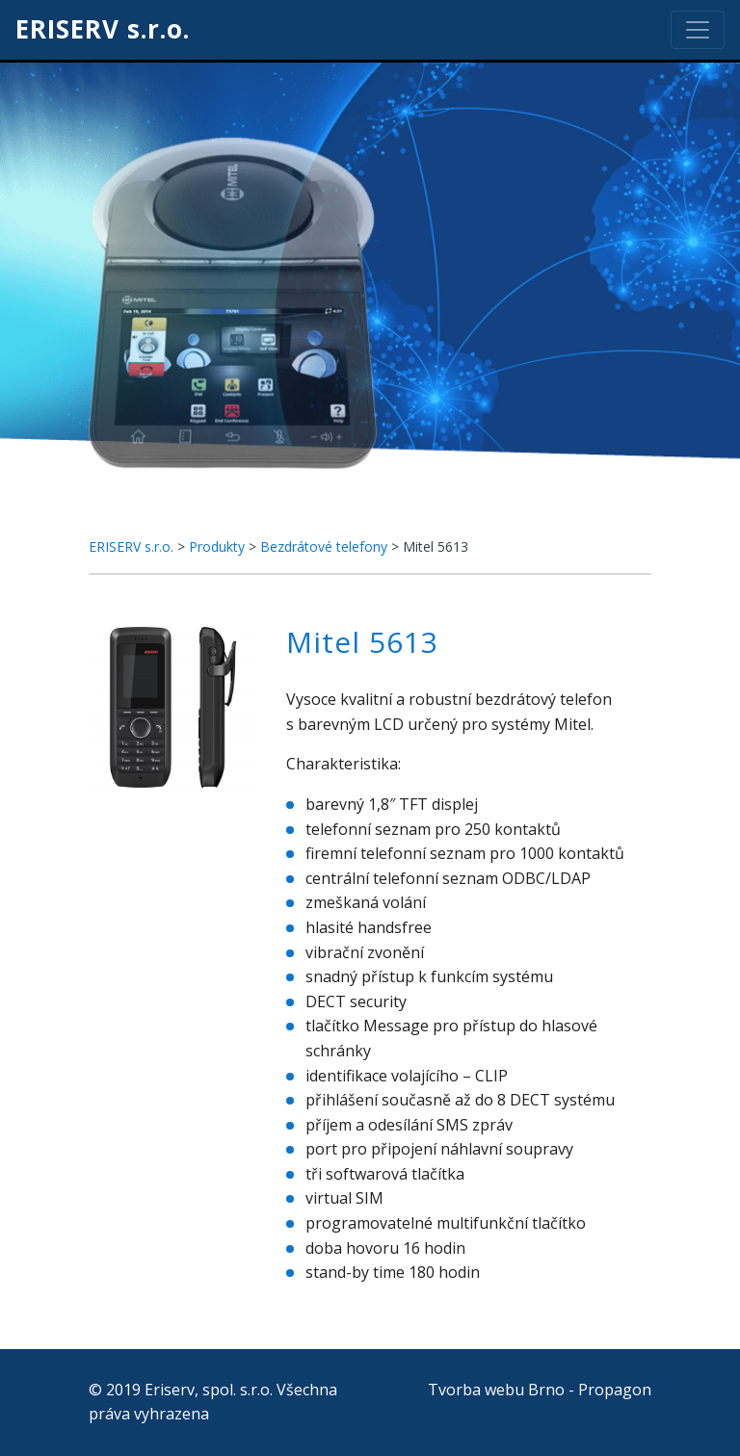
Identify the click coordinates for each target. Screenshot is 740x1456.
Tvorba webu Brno (496, 1389)
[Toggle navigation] (698, 30)
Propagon (614, 1389)
